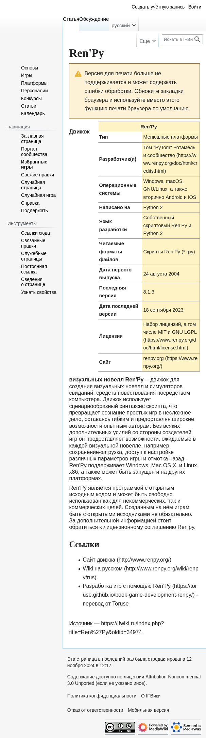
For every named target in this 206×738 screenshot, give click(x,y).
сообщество (161, 155)
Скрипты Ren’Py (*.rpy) (169, 251)
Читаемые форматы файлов (111, 251)
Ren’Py (179, 225)
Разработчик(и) (117, 159)
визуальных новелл (119, 386)
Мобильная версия (148, 710)
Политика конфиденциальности (101, 695)
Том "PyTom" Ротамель (169, 147)
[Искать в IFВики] (182, 39)
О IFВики (150, 695)
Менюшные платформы (170, 137)
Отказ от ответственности (95, 710)
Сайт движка (99, 559)
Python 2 (152, 207)
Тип (103, 137)
